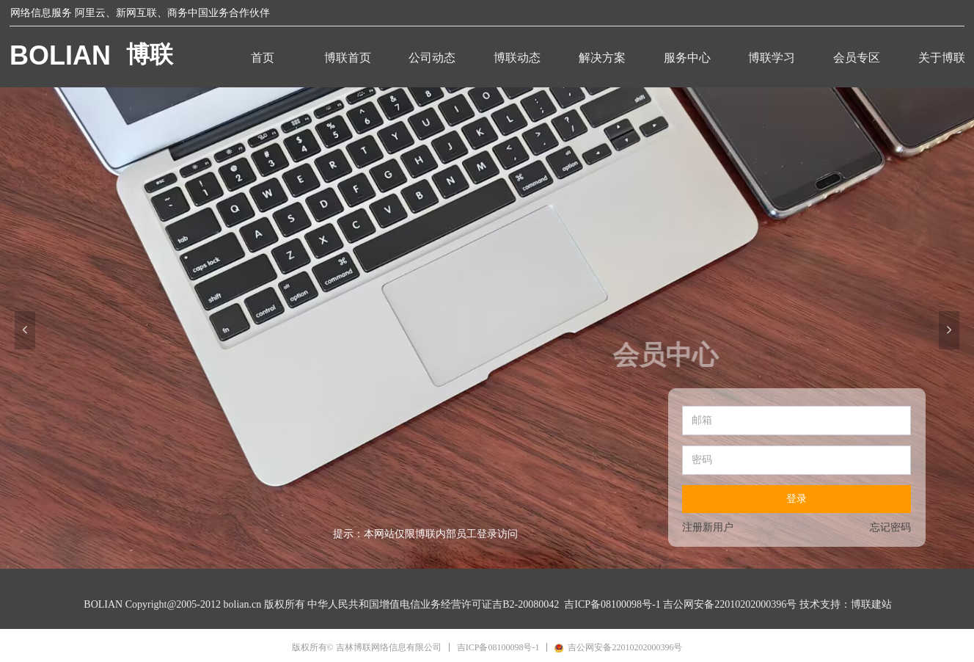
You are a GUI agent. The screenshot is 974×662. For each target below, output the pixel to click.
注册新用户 (707, 527)
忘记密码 (890, 527)
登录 (796, 498)
